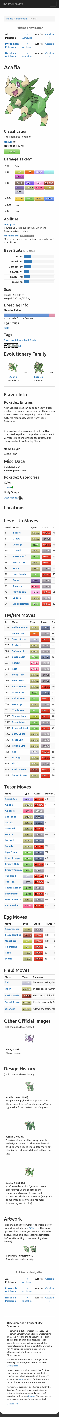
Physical (47, 533)
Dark (19, 183)
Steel (19, 191)
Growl (16, 538)
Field (6, 328)
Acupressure (12, 929)
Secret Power (20, 775)
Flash (15, 763)
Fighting (49, 183)
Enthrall (9, 840)
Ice (49, 172)
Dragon (29, 183)
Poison (19, 176)
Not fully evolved (20, 340)
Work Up (17, 704)
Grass (11, 151)
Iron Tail (9, 881)
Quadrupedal (13, 497)
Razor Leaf (19, 556)
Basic (7, 340)
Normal (29, 187)
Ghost (19, 187)
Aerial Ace (11, 799)
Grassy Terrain (13, 870)
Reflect (16, 662)
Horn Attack (20, 562)
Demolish (10, 828)
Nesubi (8, 141)
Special (45, 628)
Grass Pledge (12, 858)
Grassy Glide (12, 864)
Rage (8, 952)
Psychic (39, 187)
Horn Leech (19, 574)
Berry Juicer (19, 722)
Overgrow (9, 224)
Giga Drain (11, 852)
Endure (17, 597)
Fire (29, 172)
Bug (19, 172)
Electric (19, 198)
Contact (31, 1396)
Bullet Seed (18, 698)
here (21, 1379)
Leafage (17, 544)
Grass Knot (18, 692)
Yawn (16, 568)
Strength (17, 757)
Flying (39, 172)
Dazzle (9, 822)
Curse (16, 580)
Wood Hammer (21, 603)
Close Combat (13, 935)
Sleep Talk (18, 674)
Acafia (13, 377)
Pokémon (21, 18)
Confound (10, 816)
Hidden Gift (18, 745)
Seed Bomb (11, 893)
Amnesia (17, 586)
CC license (34, 1228)
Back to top (12, 1403)
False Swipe (19, 686)
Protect (16, 645)
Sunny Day (18, 633)
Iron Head (10, 876)
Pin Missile (11, 946)
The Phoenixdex (12, 3)
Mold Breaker (11, 235)
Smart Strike (19, 639)
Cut (14, 751)
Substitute (18, 680)
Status (47, 539)
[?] (12, 345)
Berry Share (18, 733)
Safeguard (18, 651)
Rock (49, 187)
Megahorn (11, 941)
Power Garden (13, 887)
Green (9, 487)
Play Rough (19, 592)
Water (49, 198)
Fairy (39, 183)
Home (9, 18)
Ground (39, 198)
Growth (17, 550)
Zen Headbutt (13, 905)
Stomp (8, 958)
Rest (14, 668)
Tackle (17, 532)
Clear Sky (17, 739)
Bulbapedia (12, 1365)
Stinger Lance (20, 716)
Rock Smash (19, 769)
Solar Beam (18, 657)
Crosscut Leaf (20, 728)
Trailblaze (18, 710)
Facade (9, 846)
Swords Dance (13, 899)
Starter (33, 340)
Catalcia (39, 377)
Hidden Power (20, 627)
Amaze (9, 804)
